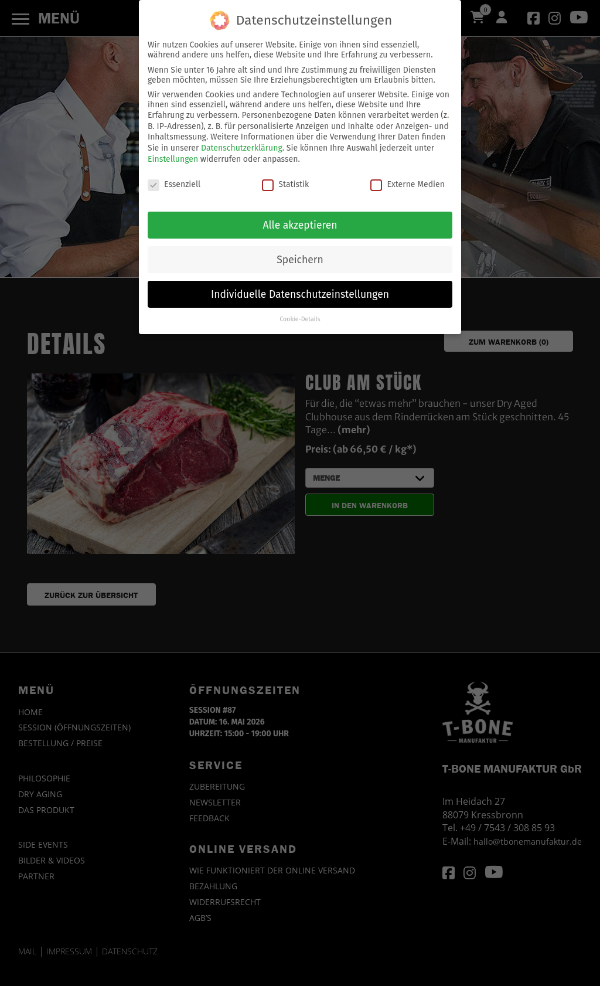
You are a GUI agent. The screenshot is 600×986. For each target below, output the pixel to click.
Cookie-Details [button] (299, 314)
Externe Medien (407, 179)
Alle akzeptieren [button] (299, 219)
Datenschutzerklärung (241, 143)
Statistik (285, 179)
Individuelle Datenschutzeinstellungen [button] (300, 289)
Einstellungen (173, 153)
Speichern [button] (300, 254)
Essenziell (174, 179)
